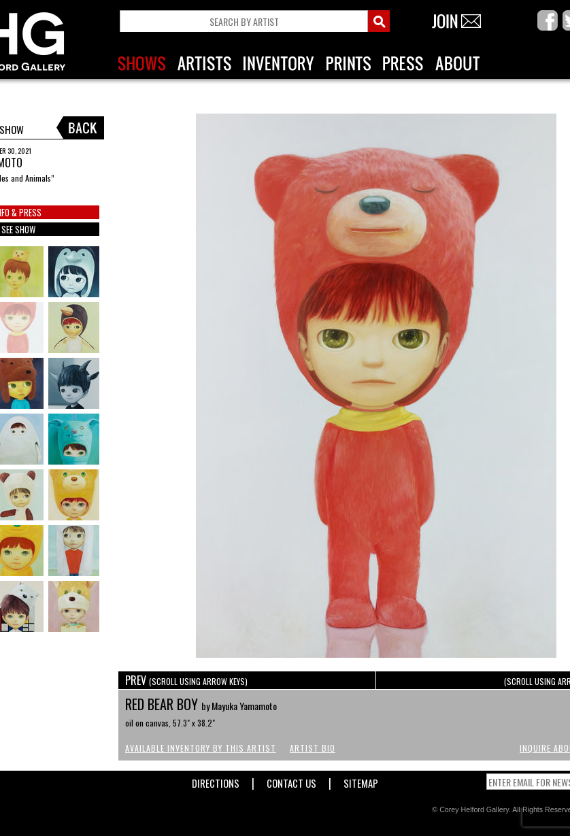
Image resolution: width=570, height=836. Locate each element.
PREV (186, 680)
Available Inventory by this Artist (200, 748)
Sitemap (360, 780)
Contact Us (291, 780)
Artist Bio (312, 748)
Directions (215, 780)
